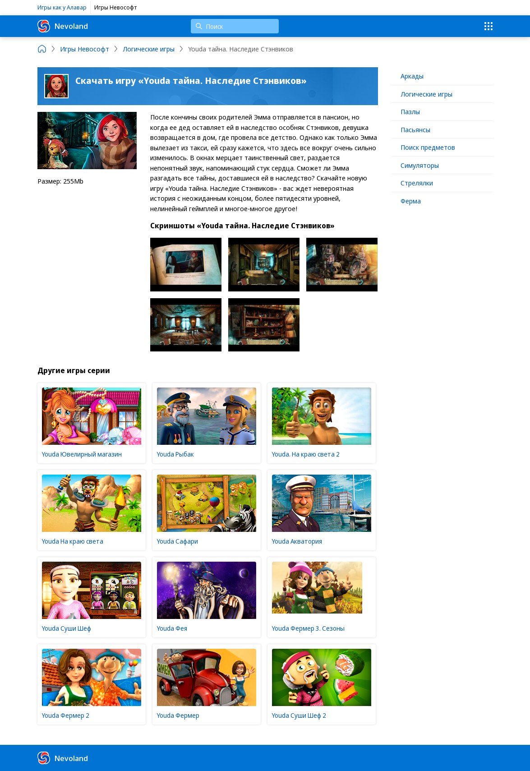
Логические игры (426, 93)
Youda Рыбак (175, 454)
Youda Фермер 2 (65, 715)
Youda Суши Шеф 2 (299, 715)
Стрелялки (417, 182)
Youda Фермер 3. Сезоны (308, 628)
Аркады (412, 75)
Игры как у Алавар (62, 7)
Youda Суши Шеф (66, 628)
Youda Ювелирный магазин (82, 454)
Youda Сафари (177, 541)
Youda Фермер (178, 715)
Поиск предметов (428, 147)
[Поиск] (235, 26)
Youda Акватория (297, 541)
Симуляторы (420, 165)
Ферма (411, 200)
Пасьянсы (415, 129)
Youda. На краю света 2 (306, 454)
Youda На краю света (72, 541)
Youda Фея (172, 628)
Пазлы (410, 111)
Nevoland (62, 26)
